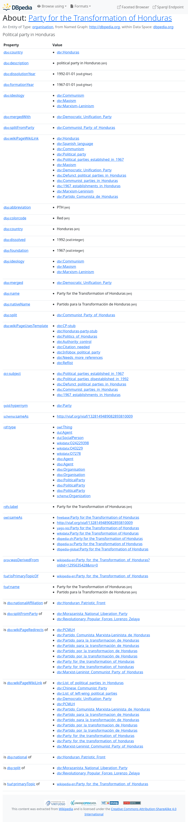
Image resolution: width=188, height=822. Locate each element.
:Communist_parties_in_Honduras (87, 180)
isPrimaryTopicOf (21, 576)
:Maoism (66, 100)
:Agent (64, 432)
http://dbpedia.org (104, 26)
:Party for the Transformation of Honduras (98, 517)
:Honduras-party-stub (77, 331)
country (13, 52)
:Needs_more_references (80, 357)
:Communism (70, 95)
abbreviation (17, 207)
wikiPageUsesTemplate (26, 325)
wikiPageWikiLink (21, 138)
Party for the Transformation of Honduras (100, 18)
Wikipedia (66, 809)
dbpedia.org (163, 26)
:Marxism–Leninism (75, 106)
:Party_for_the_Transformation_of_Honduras (102, 576)
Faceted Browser (133, 7)
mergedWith (17, 116)
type (10, 427)
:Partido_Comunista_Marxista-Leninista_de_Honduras (103, 635)
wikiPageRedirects (25, 629)
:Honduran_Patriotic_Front (81, 602)
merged (13, 282)
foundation (16, 250)
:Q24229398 (73, 443)
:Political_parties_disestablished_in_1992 (92, 378)
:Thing (64, 427)
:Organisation (71, 469)
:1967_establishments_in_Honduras (89, 185)
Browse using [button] (50, 6)
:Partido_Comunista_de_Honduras (87, 196)
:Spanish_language (75, 143)
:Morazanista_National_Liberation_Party (92, 613)
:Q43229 (70, 448)
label (11, 506)
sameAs (16, 416)
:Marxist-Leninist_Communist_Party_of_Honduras (100, 672)
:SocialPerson (70, 437)
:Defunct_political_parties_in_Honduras (91, 175)
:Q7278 (69, 453)
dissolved (15, 239)
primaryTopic (21, 783)
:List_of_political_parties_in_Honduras (90, 682)
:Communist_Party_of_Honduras (86, 127)
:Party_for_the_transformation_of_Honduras (95, 661)
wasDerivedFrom (21, 559)
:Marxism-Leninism (75, 191)
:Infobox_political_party (78, 352)
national (17, 757)
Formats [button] (79, 6)
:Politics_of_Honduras (77, 336)
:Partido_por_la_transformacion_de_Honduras (97, 650)
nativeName (17, 304)
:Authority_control (74, 341)
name (11, 293)
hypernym (16, 405)
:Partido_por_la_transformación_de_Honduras (97, 656)
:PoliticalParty (71, 480)
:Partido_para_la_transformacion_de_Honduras (98, 640)
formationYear (19, 84)
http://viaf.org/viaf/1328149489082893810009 (95, 416)
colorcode (15, 218)
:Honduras (68, 52)
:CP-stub (66, 325)
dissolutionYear (19, 73)
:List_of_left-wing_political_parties (87, 693)
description (16, 63)
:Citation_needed (73, 346)
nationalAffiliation (25, 602)
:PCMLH (66, 629)
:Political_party (71, 154)
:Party (64, 405)
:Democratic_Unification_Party (84, 116)
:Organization (74, 495)
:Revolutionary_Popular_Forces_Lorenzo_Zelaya (98, 618)
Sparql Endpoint (168, 7)
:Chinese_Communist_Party (82, 688)
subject (12, 373)
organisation (42, 26)
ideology (14, 95)
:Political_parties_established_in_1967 (90, 159)
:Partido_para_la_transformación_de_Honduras (98, 645)
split (10, 315)
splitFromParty (19, 127)
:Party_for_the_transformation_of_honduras (95, 666)
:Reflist (65, 362)
